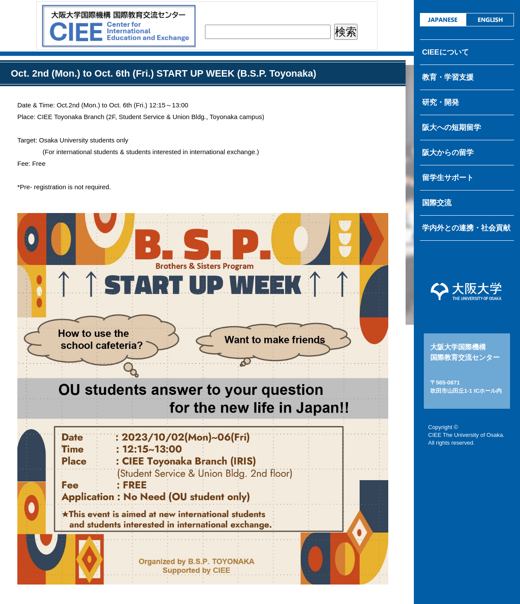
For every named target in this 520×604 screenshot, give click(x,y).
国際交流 (437, 203)
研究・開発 (440, 102)
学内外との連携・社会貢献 (466, 228)
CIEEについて (445, 52)
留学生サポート (448, 178)
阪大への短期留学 (451, 127)
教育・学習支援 (448, 77)
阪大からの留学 (448, 153)
